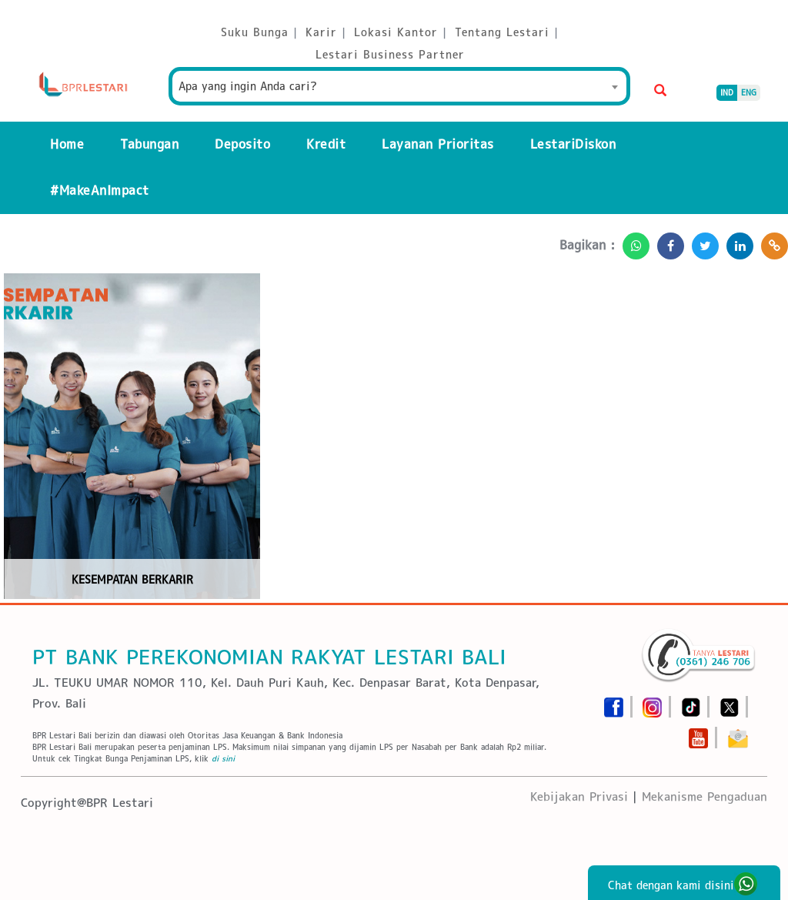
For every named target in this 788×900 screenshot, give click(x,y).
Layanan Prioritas (438, 144)
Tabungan (149, 144)
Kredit (326, 144)
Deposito (242, 144)
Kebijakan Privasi (579, 796)
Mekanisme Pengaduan (704, 796)
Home (67, 144)
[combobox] (399, 86)
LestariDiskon (573, 144)
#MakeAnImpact (99, 190)
